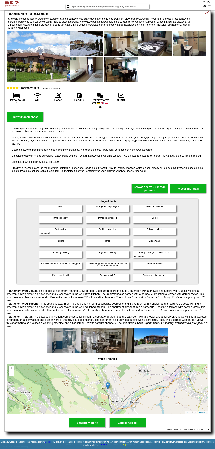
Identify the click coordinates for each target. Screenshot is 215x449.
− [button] (11, 373)
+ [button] (11, 368)
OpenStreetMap (201, 413)
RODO (104, 445)
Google (48, 442)
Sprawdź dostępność (25, 117)
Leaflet (188, 413)
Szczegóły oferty (87, 422)
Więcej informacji (188, 188)
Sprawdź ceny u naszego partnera (150, 189)
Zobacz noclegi (127, 422)
